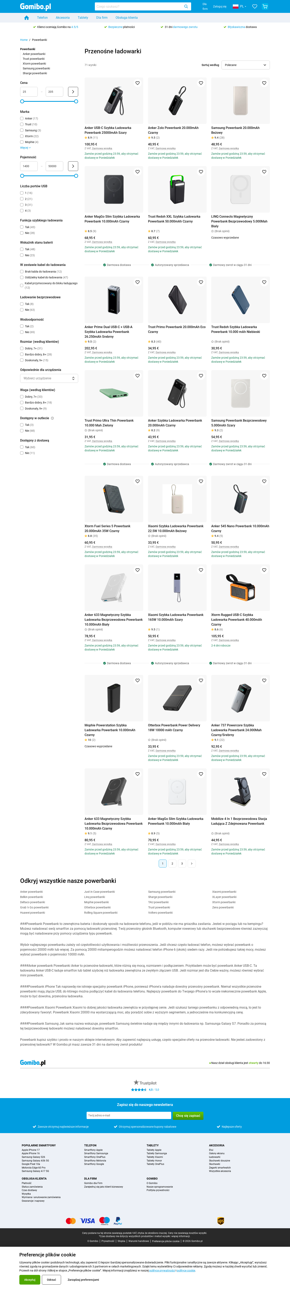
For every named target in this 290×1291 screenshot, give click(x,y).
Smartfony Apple (93, 1150)
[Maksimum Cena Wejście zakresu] (54, 92)
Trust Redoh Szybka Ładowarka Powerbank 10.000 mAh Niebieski (235, 329)
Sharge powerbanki (35, 73)
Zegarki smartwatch (220, 1167)
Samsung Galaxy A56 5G (35, 1160)
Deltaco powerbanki (32, 902)
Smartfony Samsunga (96, 1153)
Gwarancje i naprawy (33, 1201)
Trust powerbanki (34, 58)
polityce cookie (186, 1270)
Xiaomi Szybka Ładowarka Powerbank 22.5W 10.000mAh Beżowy (175, 528)
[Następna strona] (192, 864)
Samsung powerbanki (36, 68)
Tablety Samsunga (157, 1153)
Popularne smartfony (39, 1145)
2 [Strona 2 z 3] (172, 863)
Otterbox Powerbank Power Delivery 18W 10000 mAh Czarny (174, 727)
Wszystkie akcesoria (220, 1171)
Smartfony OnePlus (94, 1157)
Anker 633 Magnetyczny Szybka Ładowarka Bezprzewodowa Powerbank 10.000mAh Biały (114, 619)
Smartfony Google (94, 1164)
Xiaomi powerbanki (224, 891)
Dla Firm (90, 1178)
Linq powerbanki (94, 897)
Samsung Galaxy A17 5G (35, 1171)
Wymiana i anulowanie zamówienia (41, 1197)
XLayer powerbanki (224, 897)
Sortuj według (210, 65)
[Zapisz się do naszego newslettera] (129, 1115)
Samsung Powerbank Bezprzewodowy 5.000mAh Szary (239, 423)
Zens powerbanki (223, 907)
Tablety (83, 18)
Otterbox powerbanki (97, 907)
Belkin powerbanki (31, 897)
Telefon (42, 18)
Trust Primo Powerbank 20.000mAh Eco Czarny (177, 329)
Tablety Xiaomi (155, 1157)
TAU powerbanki (158, 902)
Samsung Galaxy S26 (33, 1157)
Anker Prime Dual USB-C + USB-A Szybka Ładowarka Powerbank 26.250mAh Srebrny (109, 332)
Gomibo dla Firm (93, 1183)
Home (24, 39)
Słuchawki (214, 1164)
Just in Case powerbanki (99, 891)
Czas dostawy (29, 1190)
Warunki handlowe (138, 1241)
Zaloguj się (219, 6)
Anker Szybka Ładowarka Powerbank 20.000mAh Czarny (175, 423)
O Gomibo (152, 1183)
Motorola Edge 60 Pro (34, 1167)
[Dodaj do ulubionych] (138, 83)
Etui (211, 1150)
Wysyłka (26, 1194)
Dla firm (205, 6)
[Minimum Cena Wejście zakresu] (29, 92)
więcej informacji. (180, 1236)
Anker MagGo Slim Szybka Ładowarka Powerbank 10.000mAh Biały (175, 821)
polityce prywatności (162, 1270)
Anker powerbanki (34, 54)
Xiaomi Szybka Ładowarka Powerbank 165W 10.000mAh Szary (175, 617)
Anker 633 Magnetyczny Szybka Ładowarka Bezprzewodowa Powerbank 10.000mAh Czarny (114, 823)
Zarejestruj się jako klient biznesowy (103, 1187)
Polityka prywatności (158, 1190)
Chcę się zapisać (188, 1116)
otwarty (253, 1063)
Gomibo (152, 1178)
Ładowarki (214, 1157)
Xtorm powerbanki (34, 63)
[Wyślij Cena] (73, 92)
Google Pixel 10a (31, 1164)
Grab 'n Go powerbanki (34, 907)
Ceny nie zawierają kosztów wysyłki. (187, 1233)
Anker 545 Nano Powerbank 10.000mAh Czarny (240, 528)
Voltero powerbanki (160, 912)
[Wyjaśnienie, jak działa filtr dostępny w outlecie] (52, 418)
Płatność (26, 1183)
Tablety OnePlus (155, 1164)
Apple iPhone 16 (31, 1153)
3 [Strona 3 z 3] (182, 863)
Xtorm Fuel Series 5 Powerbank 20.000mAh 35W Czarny (107, 528)
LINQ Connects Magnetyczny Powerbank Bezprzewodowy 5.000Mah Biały (239, 221)
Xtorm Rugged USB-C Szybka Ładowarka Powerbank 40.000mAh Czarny (236, 619)
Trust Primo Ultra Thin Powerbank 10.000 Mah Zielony (109, 423)
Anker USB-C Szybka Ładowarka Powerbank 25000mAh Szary (108, 130)
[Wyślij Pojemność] (73, 166)
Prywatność (108, 1241)
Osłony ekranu (217, 1153)
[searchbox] (138, 6)
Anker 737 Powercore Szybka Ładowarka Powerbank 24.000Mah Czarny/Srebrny (236, 730)
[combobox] (143, 6)
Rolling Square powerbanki (100, 912)
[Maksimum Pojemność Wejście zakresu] (54, 166)
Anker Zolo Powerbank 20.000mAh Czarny (173, 130)
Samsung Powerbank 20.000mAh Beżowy (235, 130)
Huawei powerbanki (32, 912)
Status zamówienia (32, 1187)
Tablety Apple (154, 1150)
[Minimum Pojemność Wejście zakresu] (29, 166)
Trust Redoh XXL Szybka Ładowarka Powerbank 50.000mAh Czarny (174, 219)
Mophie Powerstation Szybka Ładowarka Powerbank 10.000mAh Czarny (110, 730)
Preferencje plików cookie (165, 1241)
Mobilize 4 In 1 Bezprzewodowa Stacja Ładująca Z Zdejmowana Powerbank (239, 821)
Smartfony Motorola (95, 1160)
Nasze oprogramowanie (160, 1187)
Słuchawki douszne (219, 1160)
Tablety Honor (154, 1160)
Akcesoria (63, 18)
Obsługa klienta (127, 18)
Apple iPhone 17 (31, 1150)
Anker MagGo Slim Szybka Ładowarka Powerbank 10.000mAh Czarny (112, 219)
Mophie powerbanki (96, 902)
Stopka (121, 1241)
